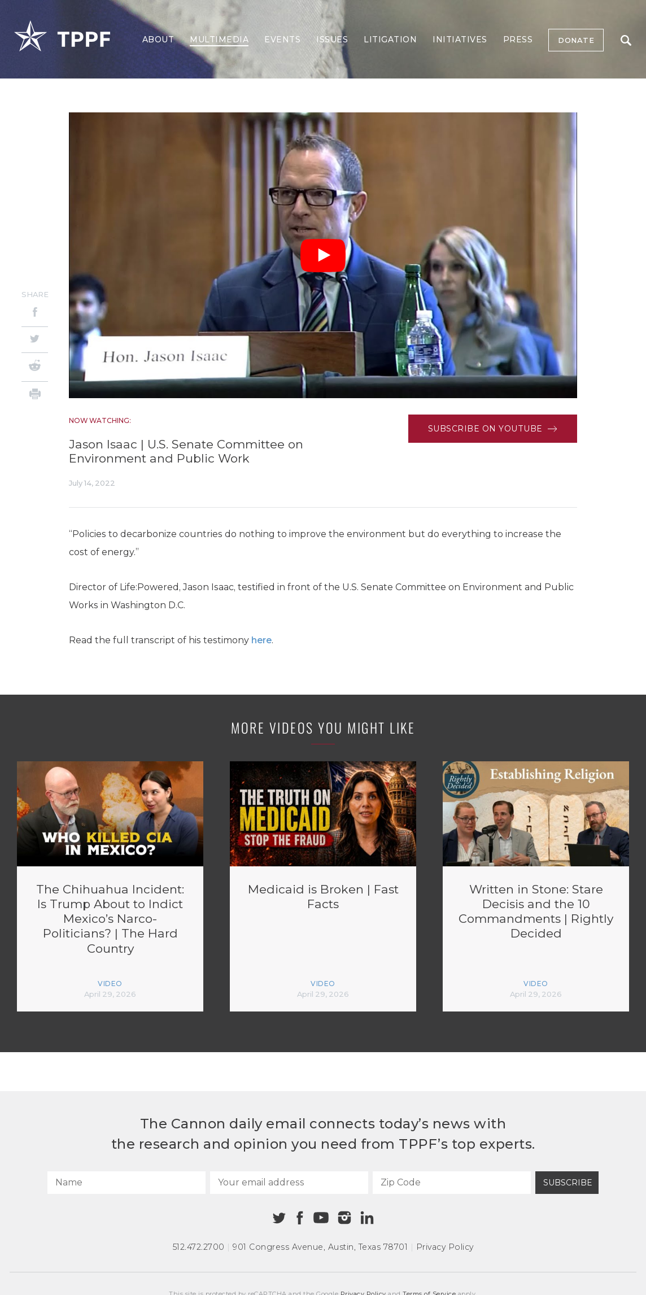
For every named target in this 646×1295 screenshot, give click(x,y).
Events (282, 39)
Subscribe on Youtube (492, 429)
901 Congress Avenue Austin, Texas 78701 (320, 1247)
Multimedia (219, 39)
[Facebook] (34, 313)
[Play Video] (323, 255)
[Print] (34, 395)
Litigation (390, 39)
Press (518, 39)
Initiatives (460, 39)
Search (626, 40)
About (158, 39)
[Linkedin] (367, 1217)
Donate (576, 40)
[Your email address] (289, 1182)
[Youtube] (321, 1218)
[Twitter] (34, 339)
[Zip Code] (452, 1182)
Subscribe (567, 1183)
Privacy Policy (445, 1247)
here (261, 640)
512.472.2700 (199, 1247)
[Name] (126, 1182)
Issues (332, 39)
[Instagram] (344, 1217)
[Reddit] (34, 367)
